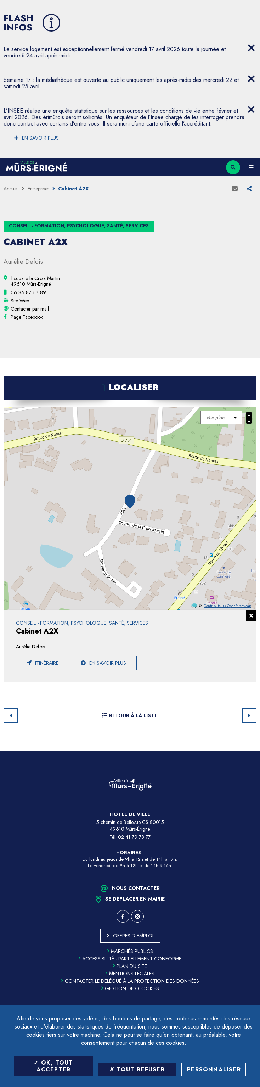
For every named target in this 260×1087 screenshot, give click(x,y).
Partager (249, 188)
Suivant (249, 715)
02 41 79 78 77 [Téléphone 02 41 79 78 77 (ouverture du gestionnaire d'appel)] (134, 837)
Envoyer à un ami (235, 188)
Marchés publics (130, 951)
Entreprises (38, 188)
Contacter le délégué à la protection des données (130, 981)
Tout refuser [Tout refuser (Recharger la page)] (137, 1069)
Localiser (134, 387)
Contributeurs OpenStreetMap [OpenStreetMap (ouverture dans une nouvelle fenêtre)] (227, 606)
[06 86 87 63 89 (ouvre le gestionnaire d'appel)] (28, 292)
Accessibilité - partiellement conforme (130, 958)
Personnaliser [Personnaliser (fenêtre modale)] (214, 1069)
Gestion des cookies (130, 988)
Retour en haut (249, 751)
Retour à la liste (129, 715)
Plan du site (130, 966)
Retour (11, 715)
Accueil (11, 188)
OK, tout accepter (53, 1066)
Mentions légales (130, 973)
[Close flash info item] (251, 48)
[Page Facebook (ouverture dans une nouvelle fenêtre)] (27, 316)
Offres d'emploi (133, 935)
